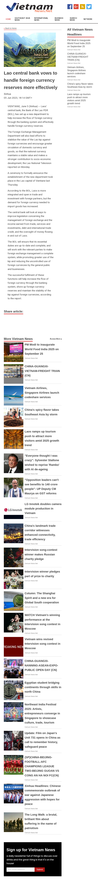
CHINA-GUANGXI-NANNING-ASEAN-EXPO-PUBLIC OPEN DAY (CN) (41, 665)
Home (8, 19)
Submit (40, 869)
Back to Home (10, 28)
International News (41, 19)
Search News (73, 19)
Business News (59, 19)
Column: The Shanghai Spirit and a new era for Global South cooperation (42, 598)
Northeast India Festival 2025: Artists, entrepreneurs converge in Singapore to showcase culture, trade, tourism (42, 713)
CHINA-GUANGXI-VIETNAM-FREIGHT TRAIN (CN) (42, 371)
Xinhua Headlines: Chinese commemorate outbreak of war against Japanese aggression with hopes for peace (43, 795)
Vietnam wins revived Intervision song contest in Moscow (42, 644)
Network (88, 19)
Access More (55, 339)
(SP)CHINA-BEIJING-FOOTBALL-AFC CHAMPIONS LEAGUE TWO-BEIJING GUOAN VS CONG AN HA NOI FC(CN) (42, 766)
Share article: (13, 311)
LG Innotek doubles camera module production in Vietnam (43, 508)
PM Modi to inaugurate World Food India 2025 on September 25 (42, 349)
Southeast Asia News (22, 19)
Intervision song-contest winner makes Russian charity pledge (41, 554)
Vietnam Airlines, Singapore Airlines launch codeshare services (42, 392)
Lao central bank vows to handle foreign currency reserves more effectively (30, 80)
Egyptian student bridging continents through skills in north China (43, 687)
